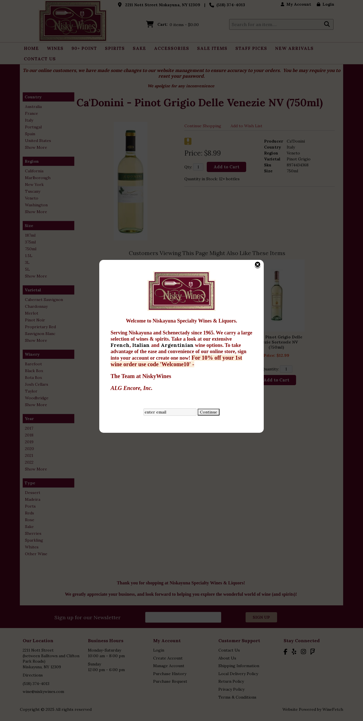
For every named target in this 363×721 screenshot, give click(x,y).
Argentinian (178, 247)
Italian (141, 247)
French (120, 247)
